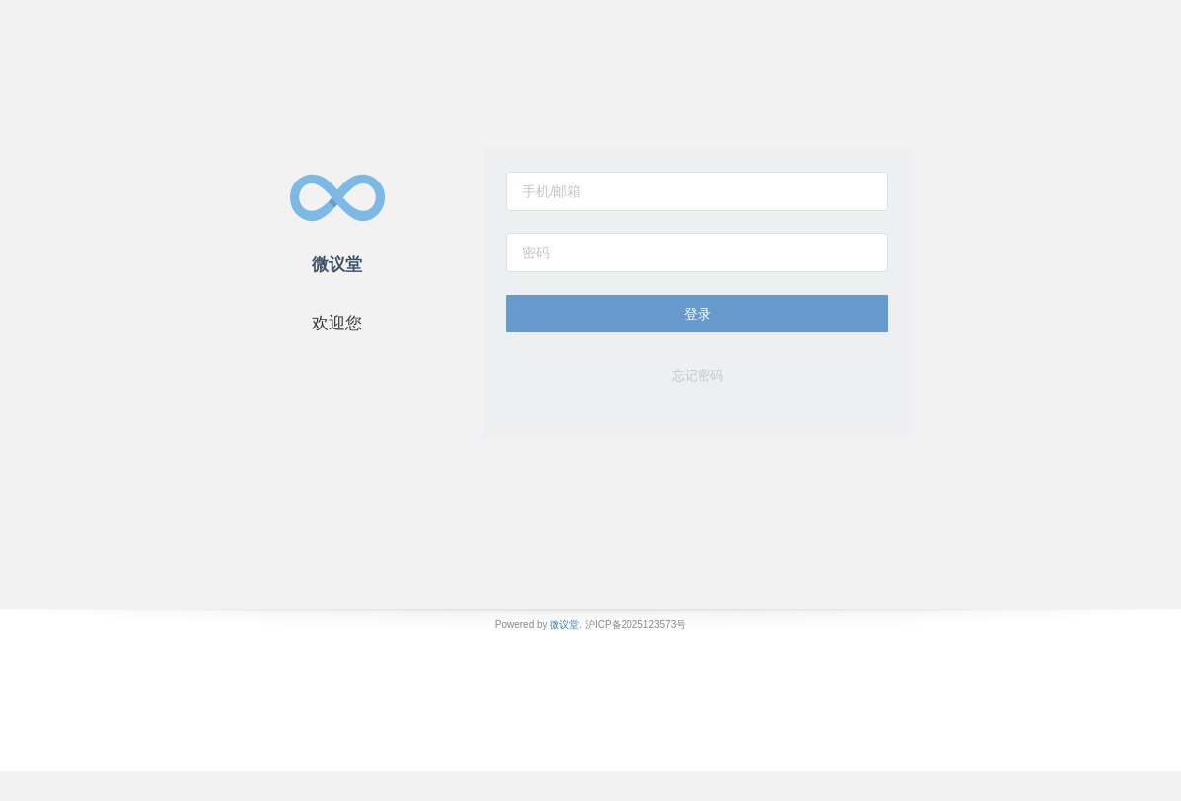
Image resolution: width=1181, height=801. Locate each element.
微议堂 (564, 624)
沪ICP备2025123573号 (635, 624)
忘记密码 (697, 375)
